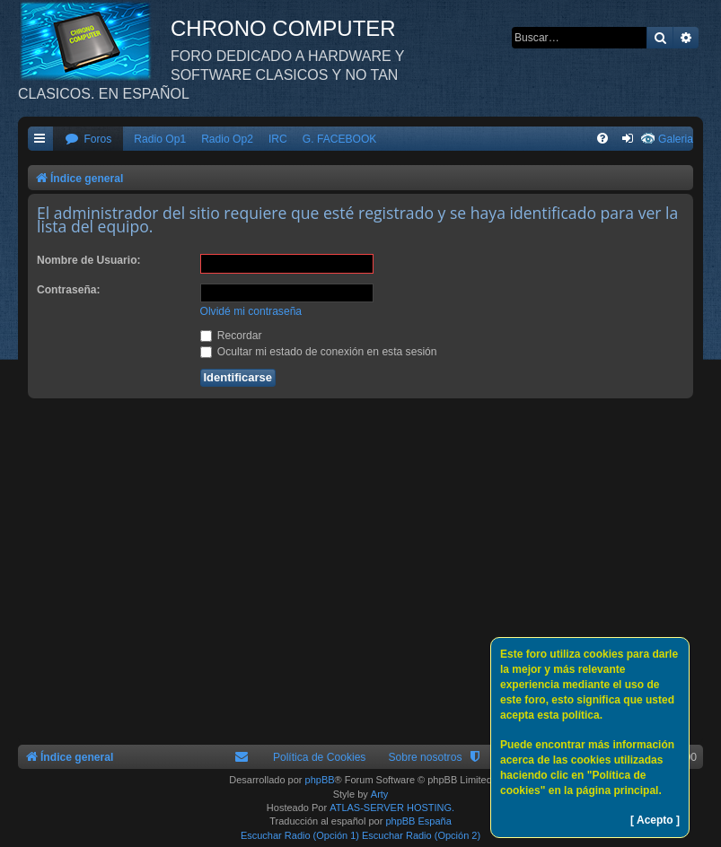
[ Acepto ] (655, 820)
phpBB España (418, 821)
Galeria (675, 139)
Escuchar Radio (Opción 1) (300, 835)
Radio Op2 (227, 139)
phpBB (320, 779)
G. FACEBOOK (340, 139)
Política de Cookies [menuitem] (319, 757)
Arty (380, 794)
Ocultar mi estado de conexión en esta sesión (318, 351)
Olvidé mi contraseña (251, 311)
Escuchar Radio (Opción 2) (421, 835)
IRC (277, 139)
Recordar (231, 335)
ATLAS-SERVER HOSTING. (392, 807)
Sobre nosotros (425, 757)
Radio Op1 (160, 139)
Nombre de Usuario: (89, 260)
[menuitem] (88, 139)
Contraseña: (69, 290)
